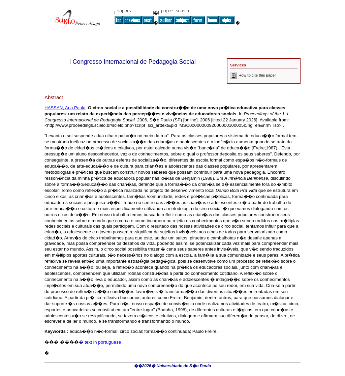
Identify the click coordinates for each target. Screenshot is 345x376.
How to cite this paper (253, 75)
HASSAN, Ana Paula (65, 107)
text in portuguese (103, 342)
